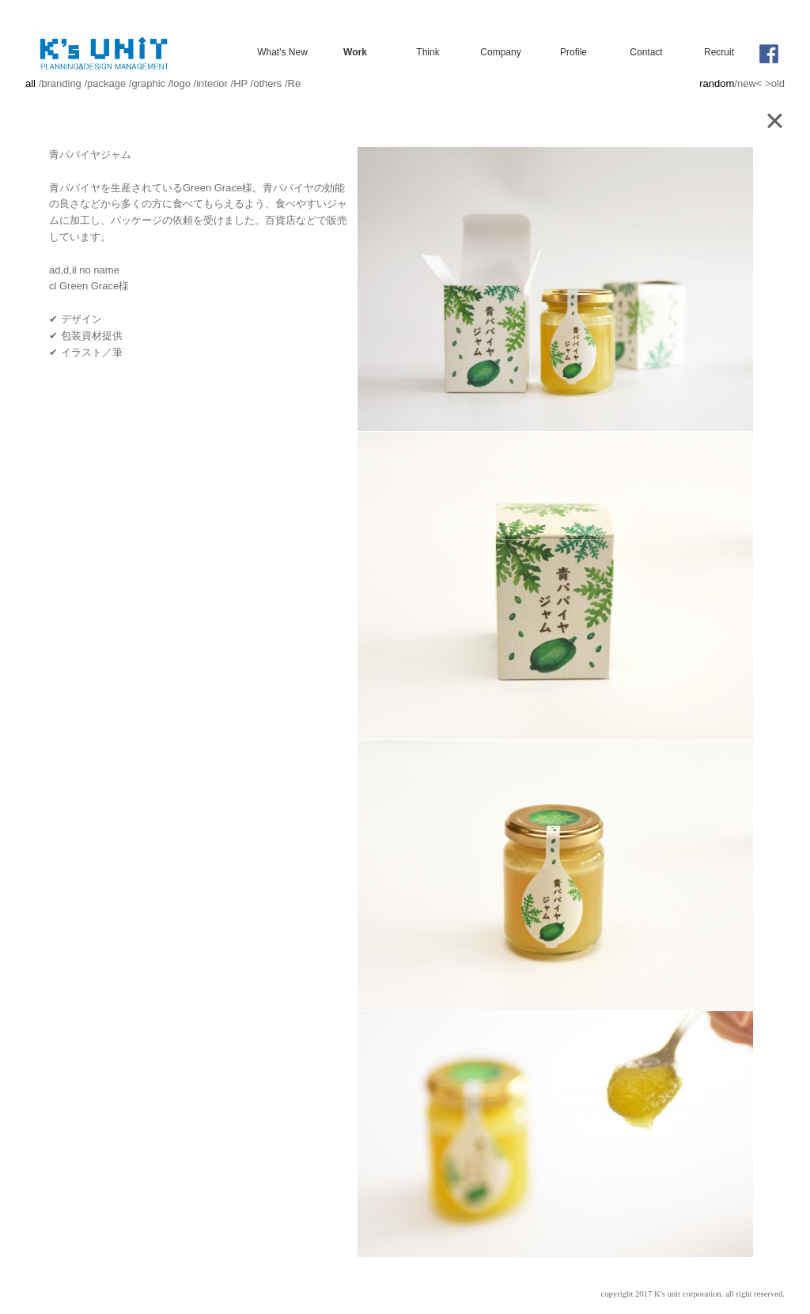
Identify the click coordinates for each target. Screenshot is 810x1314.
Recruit (719, 52)
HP (240, 83)
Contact (646, 52)
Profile (573, 52)
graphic (148, 83)
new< (749, 83)
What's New (282, 52)
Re (294, 83)
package (106, 83)
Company (500, 52)
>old (775, 83)
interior (212, 83)
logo (181, 83)
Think (427, 52)
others (267, 83)
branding (61, 83)
